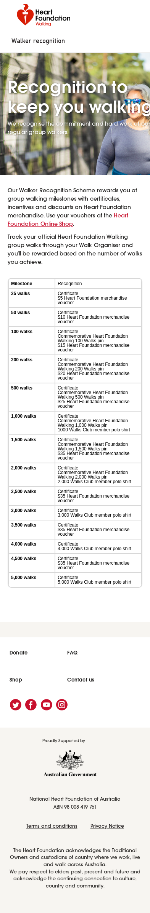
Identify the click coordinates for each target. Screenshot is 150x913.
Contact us (80, 680)
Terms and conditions (51, 826)
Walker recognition (38, 41)
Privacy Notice (107, 826)
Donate (18, 653)
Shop (16, 680)
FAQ (72, 653)
